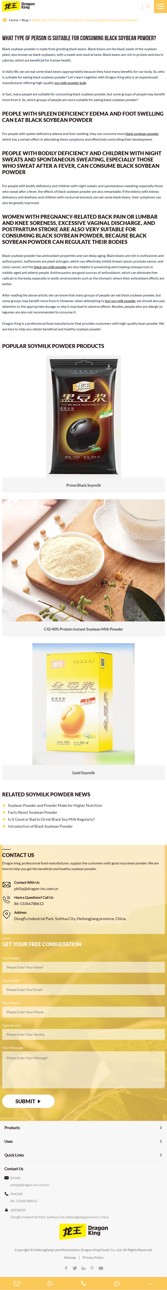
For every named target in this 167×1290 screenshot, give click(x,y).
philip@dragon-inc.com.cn (36, 888)
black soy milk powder (50, 267)
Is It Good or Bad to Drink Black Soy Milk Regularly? (48, 819)
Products (12, 1127)
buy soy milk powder (120, 301)
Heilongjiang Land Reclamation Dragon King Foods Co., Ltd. (78, 1250)
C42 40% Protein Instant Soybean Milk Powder (83, 629)
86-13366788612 (29, 903)
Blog (25, 20)
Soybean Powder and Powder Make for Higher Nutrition (52, 805)
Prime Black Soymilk (83, 485)
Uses (8, 1141)
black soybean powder (142, 133)
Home (13, 20)
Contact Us (13, 1168)
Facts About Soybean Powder (29, 812)
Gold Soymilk (83, 772)
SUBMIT (28, 1101)
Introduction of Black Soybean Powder (37, 826)
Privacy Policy (93, 1257)
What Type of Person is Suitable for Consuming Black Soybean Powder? (84, 20)
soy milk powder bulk (70, 83)
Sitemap (70, 1257)
